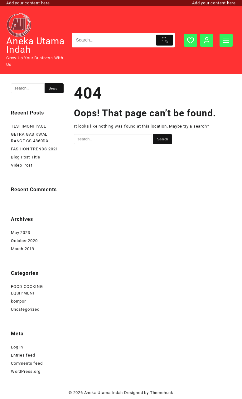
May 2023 (20, 232)
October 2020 (24, 240)
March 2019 (22, 248)
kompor (18, 301)
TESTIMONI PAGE (28, 126)
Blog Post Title (25, 157)
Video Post (21, 165)
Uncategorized (25, 309)
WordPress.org (25, 371)
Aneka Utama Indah (35, 45)
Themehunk (161, 392)
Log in (17, 347)
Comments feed (26, 363)
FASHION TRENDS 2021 (34, 149)
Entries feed (23, 355)
